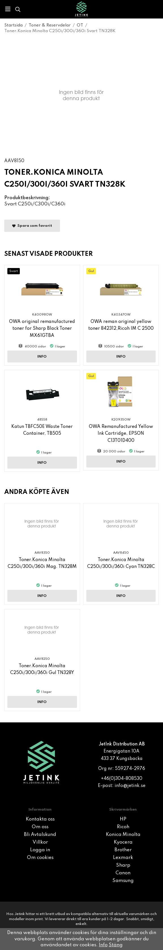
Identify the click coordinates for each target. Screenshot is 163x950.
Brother (123, 850)
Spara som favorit (32, 226)
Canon (122, 873)
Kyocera (123, 842)
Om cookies (40, 857)
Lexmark (123, 857)
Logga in (40, 850)
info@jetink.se (130, 786)
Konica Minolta (123, 834)
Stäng (116, 945)
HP (123, 819)
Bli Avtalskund (40, 834)
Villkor (40, 842)
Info (42, 356)
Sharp (123, 865)
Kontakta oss (40, 819)
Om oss (40, 827)
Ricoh (123, 827)
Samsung (123, 880)
